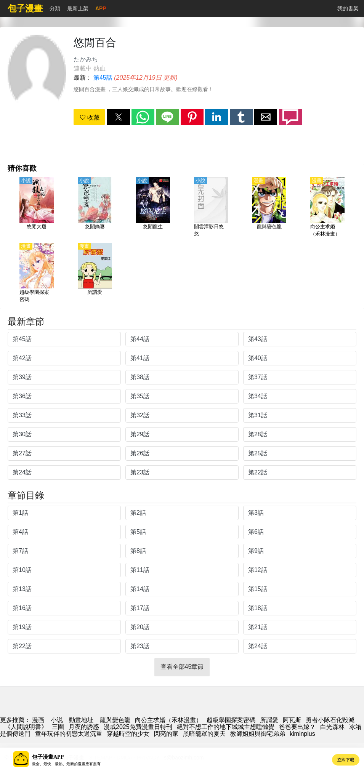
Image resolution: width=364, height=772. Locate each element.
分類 (55, 8)
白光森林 (332, 727)
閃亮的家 (166, 733)
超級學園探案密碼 (231, 720)
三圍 (58, 727)
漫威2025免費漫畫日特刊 (138, 727)
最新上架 (77, 8)
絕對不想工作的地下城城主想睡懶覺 (225, 727)
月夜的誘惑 (84, 727)
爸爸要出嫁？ (297, 727)
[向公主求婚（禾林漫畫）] (327, 207)
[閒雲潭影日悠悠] (211, 207)
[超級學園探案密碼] (36, 273)
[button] (118, 117)
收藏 (89, 117)
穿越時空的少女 (128, 733)
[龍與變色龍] (269, 207)
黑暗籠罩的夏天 (204, 733)
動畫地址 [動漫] (81, 720)
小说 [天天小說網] (57, 720)
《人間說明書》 (26, 727)
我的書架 (348, 8)
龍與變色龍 (115, 720)
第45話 (102, 77)
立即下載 (345, 760)
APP (100, 8)
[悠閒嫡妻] (95, 207)
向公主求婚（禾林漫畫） (168, 720)
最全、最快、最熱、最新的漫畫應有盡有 (66, 764)
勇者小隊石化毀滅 (330, 720)
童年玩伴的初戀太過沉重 (68, 733)
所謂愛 (269, 720)
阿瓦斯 (292, 720)
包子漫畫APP (48, 757)
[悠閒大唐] (36, 207)
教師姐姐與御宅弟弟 (257, 733)
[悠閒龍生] (153, 207)
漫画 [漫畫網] (38, 720)
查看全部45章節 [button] (182, 666)
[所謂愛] (95, 273)
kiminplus (302, 733)
